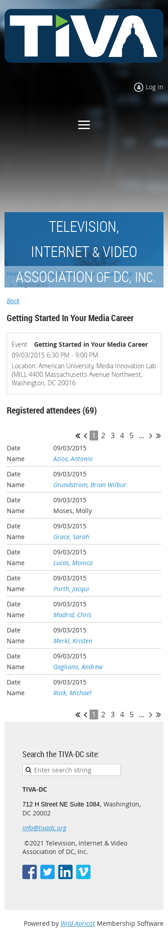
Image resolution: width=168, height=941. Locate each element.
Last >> (158, 435)
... (141, 435)
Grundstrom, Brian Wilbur (89, 484)
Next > (150, 435)
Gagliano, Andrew (78, 666)
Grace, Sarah (71, 536)
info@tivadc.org (44, 827)
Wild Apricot (77, 923)
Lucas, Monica (73, 562)
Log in (155, 87)
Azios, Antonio (73, 458)
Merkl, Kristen (72, 640)
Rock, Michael (72, 692)
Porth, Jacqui (71, 588)
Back (13, 300)
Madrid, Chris (72, 614)
